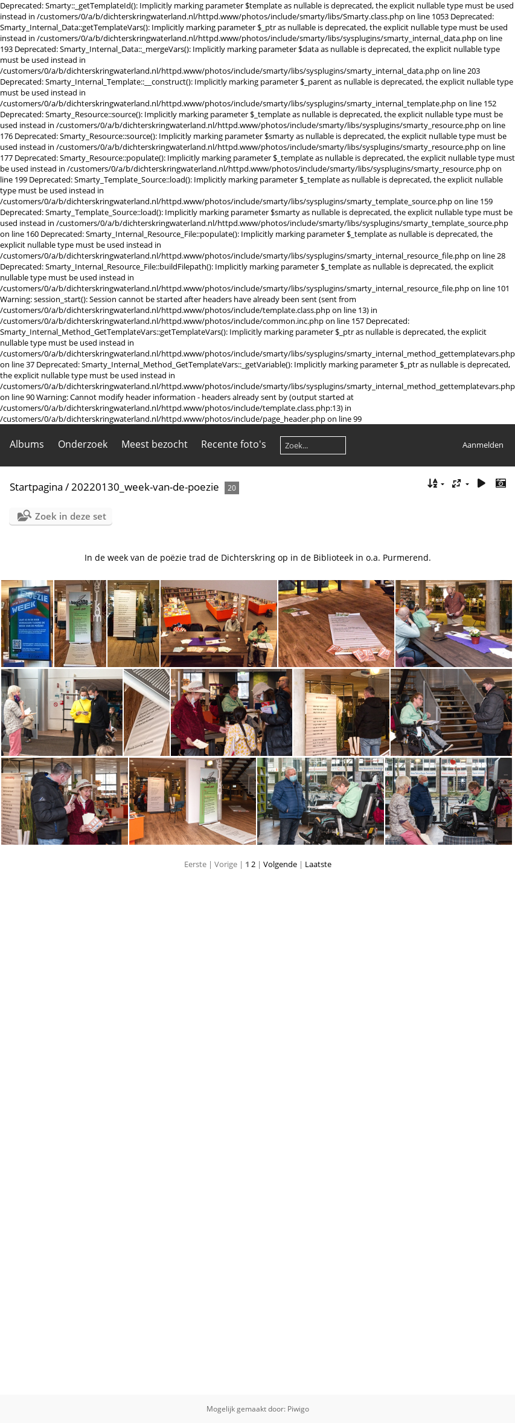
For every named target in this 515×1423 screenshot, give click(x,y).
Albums (27, 444)
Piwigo (298, 1409)
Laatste (318, 864)
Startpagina (36, 487)
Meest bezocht (154, 444)
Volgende (280, 864)
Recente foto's (233, 444)
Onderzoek (82, 444)
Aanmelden (483, 444)
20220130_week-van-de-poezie (145, 487)
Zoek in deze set (70, 516)
